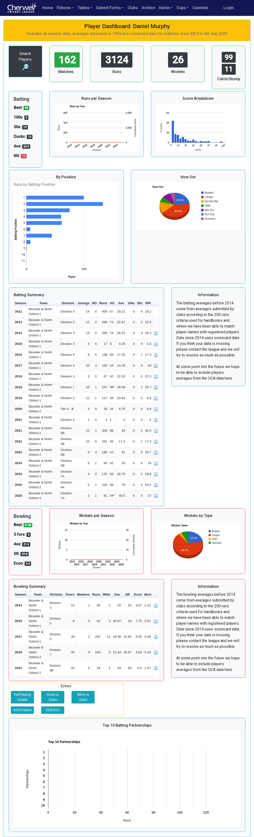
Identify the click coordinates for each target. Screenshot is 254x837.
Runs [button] (103, 303)
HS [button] (112, 303)
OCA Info (53, 710)
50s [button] (140, 303)
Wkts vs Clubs (83, 697)
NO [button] (94, 303)
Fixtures (64, 8)
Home (47, 8)
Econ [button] (138, 594)
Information (22, 710)
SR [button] (127, 594)
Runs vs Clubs (53, 697)
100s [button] (131, 303)
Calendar (200, 8)
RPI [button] (148, 303)
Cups (181, 8)
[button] (156, 303)
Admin (164, 8)
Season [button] (20, 303)
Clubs (133, 8)
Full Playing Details (22, 697)
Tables (83, 8)
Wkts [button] (107, 594)
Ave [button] (121, 303)
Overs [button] (70, 594)
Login (228, 8)
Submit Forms (108, 8)
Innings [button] (83, 303)
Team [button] (43, 303)
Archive (148, 8)
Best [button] (147, 594)
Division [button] (68, 303)
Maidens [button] (83, 594)
